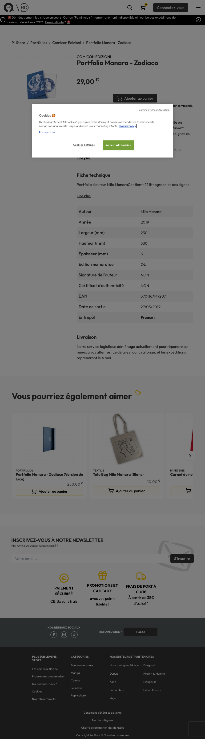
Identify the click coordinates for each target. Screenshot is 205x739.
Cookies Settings (84, 145)
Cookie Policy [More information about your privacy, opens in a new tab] (127, 126)
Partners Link (47, 132)
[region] (102, 131)
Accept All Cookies (118, 145)
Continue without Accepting (154, 109)
